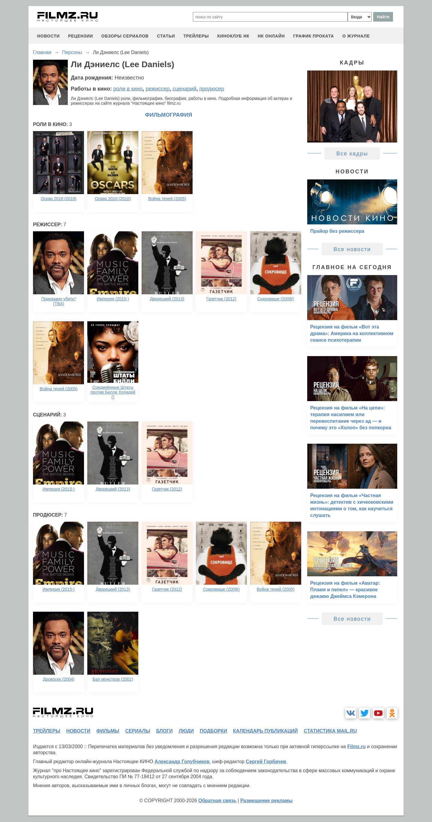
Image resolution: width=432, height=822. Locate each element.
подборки (213, 731)
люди (186, 731)
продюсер (211, 89)
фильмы (107, 731)
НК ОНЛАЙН (271, 36)
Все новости (352, 249)
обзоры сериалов (125, 36)
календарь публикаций (265, 731)
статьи (166, 36)
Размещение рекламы (266, 800)
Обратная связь (217, 800)
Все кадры (352, 154)
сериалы (137, 731)
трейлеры (196, 36)
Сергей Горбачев (266, 761)
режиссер (158, 89)
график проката (313, 36)
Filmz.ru (356, 746)
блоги (164, 731)
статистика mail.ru (330, 731)
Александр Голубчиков (181, 761)
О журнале (356, 36)
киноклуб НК (233, 36)
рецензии (80, 36)
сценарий (184, 89)
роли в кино (128, 89)
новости (48, 36)
